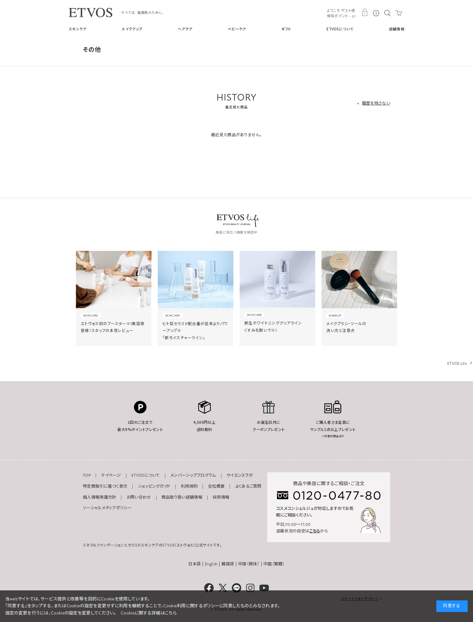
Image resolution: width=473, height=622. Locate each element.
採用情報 (221, 497)
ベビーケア (237, 28)
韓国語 (227, 564)
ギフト (286, 28)
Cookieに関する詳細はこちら (149, 613)
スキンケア (78, 28)
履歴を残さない (376, 103)
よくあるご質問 (248, 486)
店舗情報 (396, 28)
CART (398, 12)
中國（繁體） (274, 564)
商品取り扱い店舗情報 (182, 497)
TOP (87, 475)
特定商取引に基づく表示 (105, 486)
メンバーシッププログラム (193, 475)
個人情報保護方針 (99, 497)
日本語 (194, 564)
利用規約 (189, 486)
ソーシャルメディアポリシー (107, 508)
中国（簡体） (248, 564)
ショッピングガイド (154, 486)
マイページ (111, 475)
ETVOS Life (457, 363)
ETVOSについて (340, 28)
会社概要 (216, 486)
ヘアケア (185, 28)
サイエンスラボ (239, 475)
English (211, 564)
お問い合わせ (139, 497)
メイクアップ (132, 28)
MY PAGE (364, 12)
